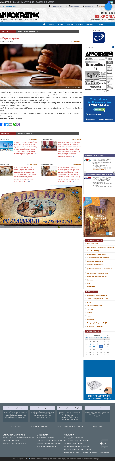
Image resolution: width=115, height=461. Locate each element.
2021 (90, 337)
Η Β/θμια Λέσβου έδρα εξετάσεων (97, 273)
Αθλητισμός (89, 24)
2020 (86, 337)
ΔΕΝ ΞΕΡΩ (90, 319)
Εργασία (14, 28)
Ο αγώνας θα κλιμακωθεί (95, 264)
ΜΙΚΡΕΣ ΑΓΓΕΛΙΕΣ (99, 396)
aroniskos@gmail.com (99, 169)
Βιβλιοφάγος (24, 28)
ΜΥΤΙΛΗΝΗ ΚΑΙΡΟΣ (99, 369)
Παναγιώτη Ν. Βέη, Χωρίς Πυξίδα (97, 323)
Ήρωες (89, 316)
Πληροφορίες (58, 28)
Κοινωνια (76, 42)
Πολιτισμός (79, 24)
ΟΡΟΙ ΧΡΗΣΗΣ (16, 427)
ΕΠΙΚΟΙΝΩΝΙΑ (97, 427)
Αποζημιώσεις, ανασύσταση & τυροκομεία (100, 247)
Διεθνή (49, 28)
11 (86, 347)
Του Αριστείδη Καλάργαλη (95, 305)
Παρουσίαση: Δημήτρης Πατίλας (97, 295)
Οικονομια (77, 139)
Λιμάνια (89, 312)
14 (97, 347)
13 (94, 347)
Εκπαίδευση (100, 24)
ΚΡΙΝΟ (89, 302)
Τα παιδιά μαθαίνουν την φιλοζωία (98, 257)
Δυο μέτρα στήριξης (93, 250)
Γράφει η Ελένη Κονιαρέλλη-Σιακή (97, 298)
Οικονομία (70, 24)
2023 (97, 337)
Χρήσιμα (40, 28)
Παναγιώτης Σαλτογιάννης (95, 326)
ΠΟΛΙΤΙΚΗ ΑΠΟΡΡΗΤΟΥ (39, 427)
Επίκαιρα (90, 280)
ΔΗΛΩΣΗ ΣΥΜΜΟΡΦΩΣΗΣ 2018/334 (69, 427)
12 (90, 347)
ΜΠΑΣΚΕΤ (90, 283)
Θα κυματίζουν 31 (92, 244)
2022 (93, 337)
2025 (104, 337)
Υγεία (33, 28)
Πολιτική (51, 24)
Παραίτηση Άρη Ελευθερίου (95, 261)
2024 (101, 337)
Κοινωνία (60, 24)
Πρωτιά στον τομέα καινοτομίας (97, 276)
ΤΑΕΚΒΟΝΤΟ (91, 287)
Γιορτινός (90, 309)
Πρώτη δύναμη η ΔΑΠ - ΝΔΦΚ (96, 254)
